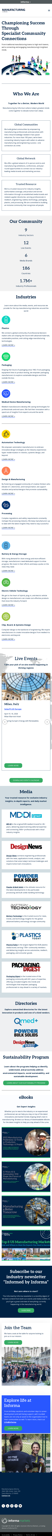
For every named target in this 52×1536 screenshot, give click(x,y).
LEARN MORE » (8, 345)
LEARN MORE (13, 765)
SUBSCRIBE (26, 1310)
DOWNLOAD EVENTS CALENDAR (26, 780)
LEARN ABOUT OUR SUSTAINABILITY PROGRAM (26, 1083)
